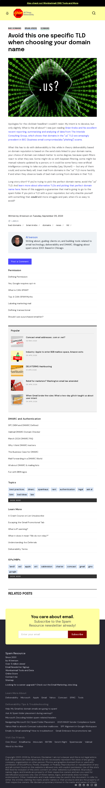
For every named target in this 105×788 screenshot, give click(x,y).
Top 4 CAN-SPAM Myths (20, 296)
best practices (16, 489)
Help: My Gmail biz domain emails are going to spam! (31, 709)
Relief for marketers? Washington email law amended (52, 381)
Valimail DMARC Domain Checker (24, 431)
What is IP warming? (18, 529)
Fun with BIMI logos (17, 471)
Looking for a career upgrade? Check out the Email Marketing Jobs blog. (41, 684)
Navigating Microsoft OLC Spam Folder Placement (30, 722)
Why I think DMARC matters (22, 445)
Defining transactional (19, 310)
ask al (89, 489)
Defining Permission (17, 276)
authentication (67, 489)
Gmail (44, 697)
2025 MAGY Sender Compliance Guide (76, 722)
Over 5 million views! (15, 663)
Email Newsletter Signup (17, 667)
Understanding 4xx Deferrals (22, 542)
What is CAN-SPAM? (18, 290)
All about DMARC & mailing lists (23, 465)
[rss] (95, 784)
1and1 (12, 566)
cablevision (46, 566)
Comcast (62, 697)
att (35, 566)
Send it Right (61, 742)
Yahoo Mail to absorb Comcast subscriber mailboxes (31, 726)
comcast (71, 566)
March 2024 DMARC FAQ (20, 438)
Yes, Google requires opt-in (22, 283)
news (60, 225)
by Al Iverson (11, 660)
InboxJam (38, 742)
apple (28, 566)
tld (68, 225)
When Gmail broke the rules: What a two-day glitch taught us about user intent (59, 397)
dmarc (31, 489)
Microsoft (25, 697)
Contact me (11, 676)
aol (19, 566)
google (12, 571)
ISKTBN (48, 742)
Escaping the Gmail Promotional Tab (26, 522)
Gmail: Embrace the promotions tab (73, 731)
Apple (36, 697)
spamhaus (43, 489)
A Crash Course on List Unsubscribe (26, 515)
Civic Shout (11, 742)
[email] (75, 784)
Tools (80, 697)
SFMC (72, 697)
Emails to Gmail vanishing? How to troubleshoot (29, 731)
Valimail (88, 742)
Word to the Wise (14, 746)
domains (45, 28)
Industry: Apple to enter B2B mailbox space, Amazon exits (54, 352)
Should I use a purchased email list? (25, 316)
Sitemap (9, 680)
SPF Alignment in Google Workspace (79, 726)
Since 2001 (10, 657)
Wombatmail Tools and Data (19, 670)
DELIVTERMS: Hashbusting (39, 366)
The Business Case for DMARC (23, 451)
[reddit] (83, 784)
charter (59, 566)
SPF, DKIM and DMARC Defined (23, 425)
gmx (90, 566)
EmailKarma (24, 742)
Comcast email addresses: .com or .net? (45, 337)
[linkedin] (79, 784)
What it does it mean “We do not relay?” (28, 535)
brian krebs (31, 28)
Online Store (11, 673)
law (32, 494)
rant (54, 489)
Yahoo (52, 697)
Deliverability (11, 697)
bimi (11, 494)
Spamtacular (76, 742)
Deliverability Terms (18, 549)
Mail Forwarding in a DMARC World (25, 458)
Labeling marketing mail (19, 303)
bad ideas (22, 494)
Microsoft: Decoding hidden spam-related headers (30, 717)
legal (80, 489)
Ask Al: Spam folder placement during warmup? (28, 713)
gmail (82, 566)
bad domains (14, 28)
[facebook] (87, 784)
